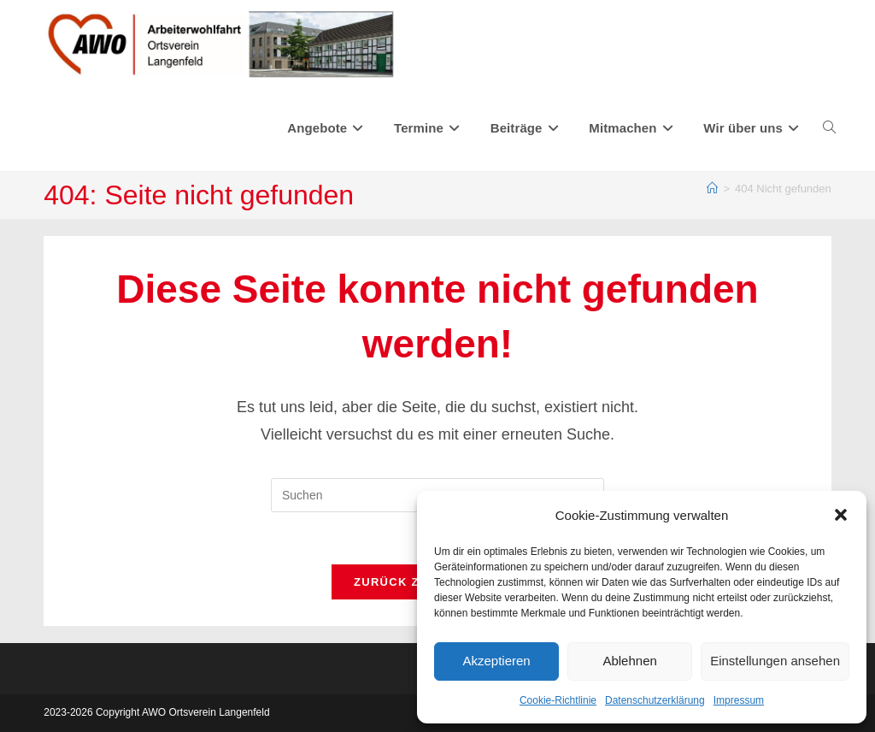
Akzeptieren (496, 660)
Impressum (739, 700)
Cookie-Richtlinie (558, 700)
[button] (840, 514)
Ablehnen (629, 660)
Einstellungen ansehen (775, 660)
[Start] (712, 188)
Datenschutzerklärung (655, 700)
